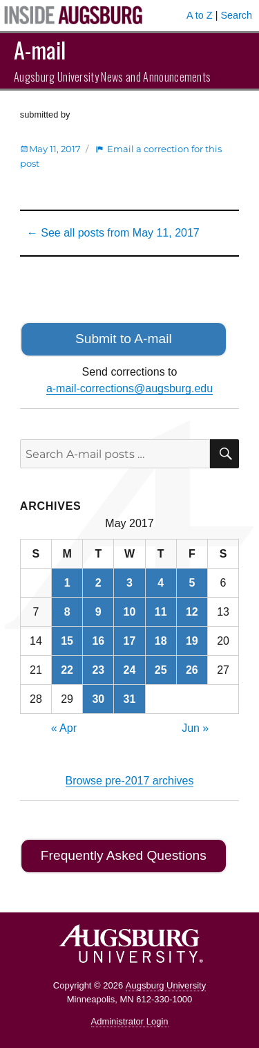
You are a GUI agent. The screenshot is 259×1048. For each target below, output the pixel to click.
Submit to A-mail (123, 338)
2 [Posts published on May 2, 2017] (98, 583)
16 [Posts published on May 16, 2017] (98, 641)
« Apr (64, 728)
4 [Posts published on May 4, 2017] (160, 583)
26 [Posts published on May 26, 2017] (192, 670)
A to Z (199, 15)
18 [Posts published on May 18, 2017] (161, 641)
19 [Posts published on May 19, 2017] (192, 641)
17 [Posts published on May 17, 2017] (130, 641)
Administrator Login (130, 1021)
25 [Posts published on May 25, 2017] (161, 670)
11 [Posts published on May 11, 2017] (161, 612)
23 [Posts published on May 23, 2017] (98, 670)
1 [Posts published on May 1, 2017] (67, 583)
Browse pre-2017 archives (130, 781)
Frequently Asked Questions (124, 855)
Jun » (195, 728)
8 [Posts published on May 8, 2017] (67, 612)
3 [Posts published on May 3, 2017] (129, 583)
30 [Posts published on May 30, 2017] (98, 699)
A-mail (40, 49)
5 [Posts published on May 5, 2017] (192, 583)
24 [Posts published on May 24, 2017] (130, 670)
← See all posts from (113, 233)
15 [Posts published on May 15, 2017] (67, 641)
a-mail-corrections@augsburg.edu (129, 388)
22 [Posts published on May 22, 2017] (67, 670)
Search (236, 15)
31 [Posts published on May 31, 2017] (130, 699)
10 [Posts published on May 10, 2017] (130, 612)
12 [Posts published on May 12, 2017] (192, 612)
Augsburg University (166, 985)
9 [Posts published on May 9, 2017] (98, 612)
